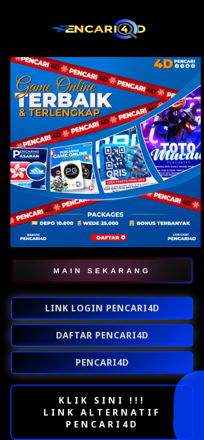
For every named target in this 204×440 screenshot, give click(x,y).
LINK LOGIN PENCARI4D (102, 309)
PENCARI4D (102, 363)
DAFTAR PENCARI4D (102, 336)
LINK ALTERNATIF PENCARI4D (102, 418)
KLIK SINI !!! (102, 400)
